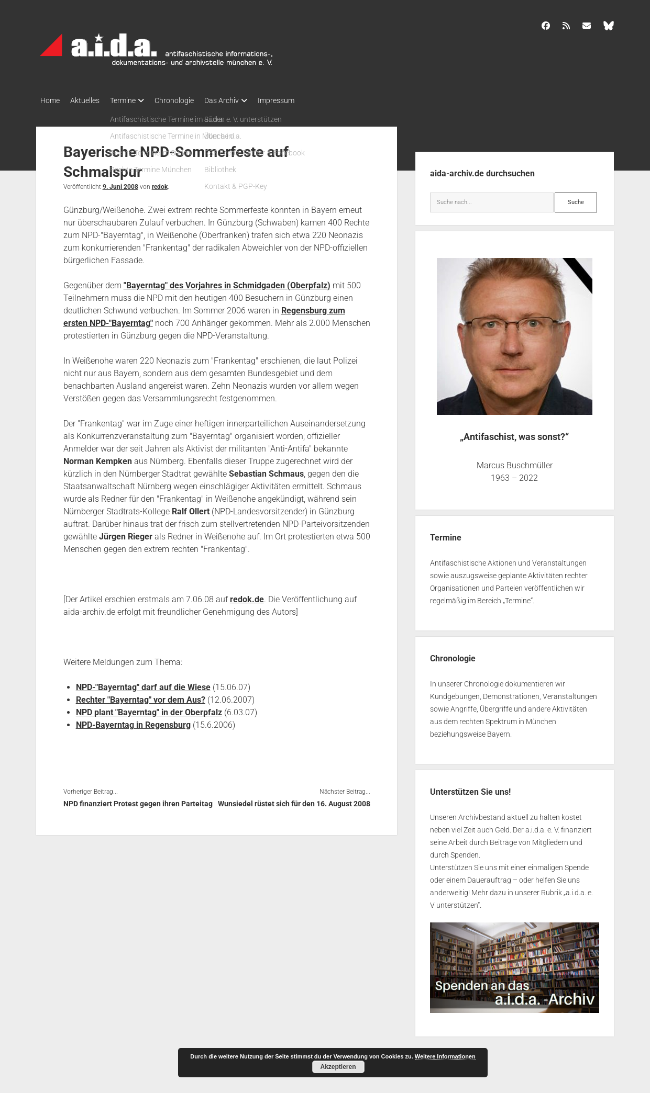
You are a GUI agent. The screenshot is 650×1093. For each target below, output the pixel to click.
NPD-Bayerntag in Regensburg (133, 722)
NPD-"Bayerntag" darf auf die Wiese (143, 684)
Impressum (302, 100)
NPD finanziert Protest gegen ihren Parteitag (138, 800)
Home (50, 100)
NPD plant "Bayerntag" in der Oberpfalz (149, 709)
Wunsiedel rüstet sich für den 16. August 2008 (294, 800)
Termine (133, 100)
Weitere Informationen (445, 1056)
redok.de (247, 596)
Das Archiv (242, 100)
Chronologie (190, 100)
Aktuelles (90, 100)
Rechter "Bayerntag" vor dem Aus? (140, 697)
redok (160, 183)
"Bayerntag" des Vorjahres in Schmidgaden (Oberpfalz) (227, 282)
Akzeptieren (338, 1067)
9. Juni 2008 (120, 183)
